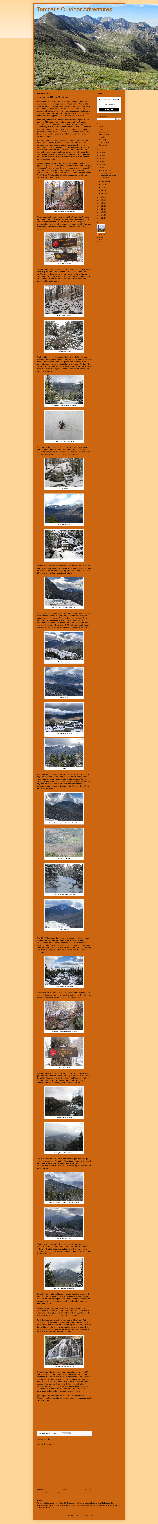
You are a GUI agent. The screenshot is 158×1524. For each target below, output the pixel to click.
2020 (101, 197)
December (105, 170)
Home (64, 1489)
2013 (101, 218)
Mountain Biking (104, 134)
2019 (101, 200)
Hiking (101, 129)
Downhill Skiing (104, 142)
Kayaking (102, 137)
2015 (101, 212)
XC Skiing (102, 140)
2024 (101, 158)
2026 (101, 152)
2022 (101, 164)
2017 (101, 206)
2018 (101, 203)
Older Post (87, 1489)
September (105, 181)
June (103, 187)
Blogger (92, 1515)
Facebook (52, 1398)
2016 (101, 209)
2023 (101, 161)
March (103, 190)
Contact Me (103, 145)
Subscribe (109, 109)
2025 (101, 155)
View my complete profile (100, 240)
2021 (101, 167)
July (103, 184)
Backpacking (103, 132)
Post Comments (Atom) (54, 1493)
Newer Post (41, 1489)
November (105, 173)
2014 (101, 215)
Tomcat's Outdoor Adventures (74, 9)
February (104, 193)
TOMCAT (102, 234)
